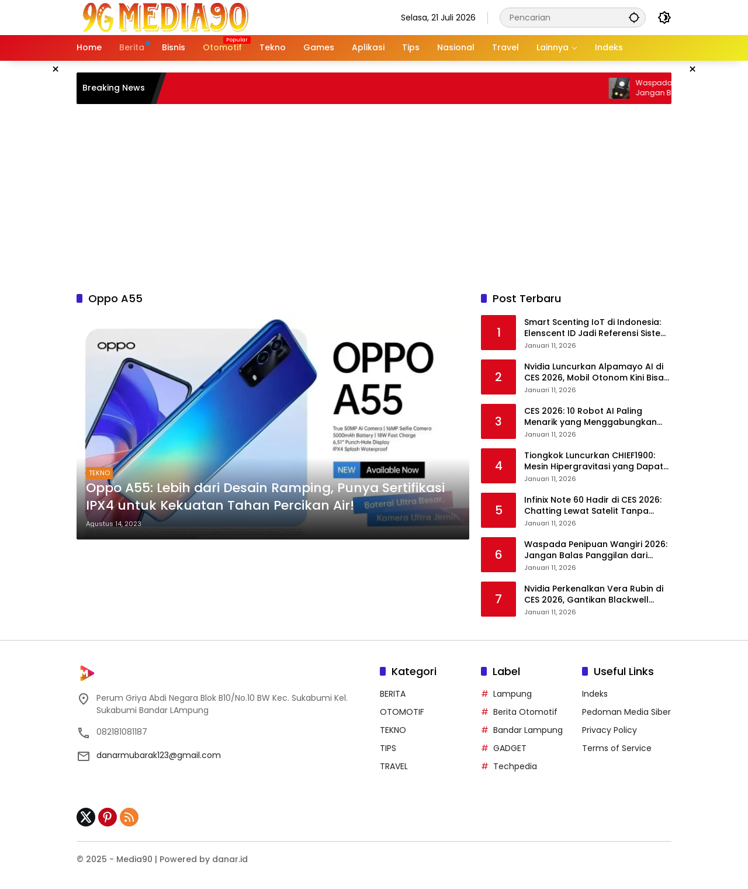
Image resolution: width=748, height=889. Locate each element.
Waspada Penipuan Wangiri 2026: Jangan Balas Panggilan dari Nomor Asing (595, 550)
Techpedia (515, 766)
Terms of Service (617, 748)
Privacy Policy (609, 730)
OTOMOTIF (402, 712)
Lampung (512, 694)
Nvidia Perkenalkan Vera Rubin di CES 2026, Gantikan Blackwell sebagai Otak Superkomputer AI (593, 594)
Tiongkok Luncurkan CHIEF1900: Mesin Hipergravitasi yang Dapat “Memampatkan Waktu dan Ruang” (593, 461)
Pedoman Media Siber (626, 712)
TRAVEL (394, 766)
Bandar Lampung (528, 730)
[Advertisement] (374, 197)
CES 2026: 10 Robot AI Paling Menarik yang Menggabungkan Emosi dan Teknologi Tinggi (590, 417)
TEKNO (99, 473)
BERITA (393, 694)
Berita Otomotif (525, 712)
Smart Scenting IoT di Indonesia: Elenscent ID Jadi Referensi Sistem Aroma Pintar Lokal (596, 328)
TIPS (388, 748)
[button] (634, 17)
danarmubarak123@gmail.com (158, 755)
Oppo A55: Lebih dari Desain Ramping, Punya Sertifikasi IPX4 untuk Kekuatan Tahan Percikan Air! (265, 497)
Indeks (595, 694)
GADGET (510, 748)
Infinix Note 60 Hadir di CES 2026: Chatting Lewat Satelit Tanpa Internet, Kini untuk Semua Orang (594, 505)
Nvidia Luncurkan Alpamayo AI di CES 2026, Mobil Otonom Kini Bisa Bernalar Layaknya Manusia (594, 372)
